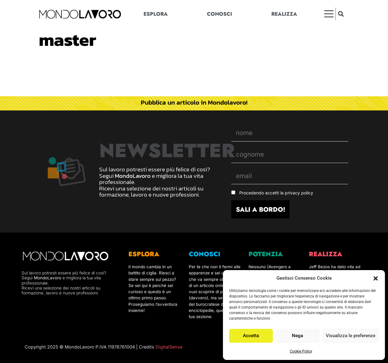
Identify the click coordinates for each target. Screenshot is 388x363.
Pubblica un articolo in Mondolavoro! (194, 102)
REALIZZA (325, 254)
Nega (297, 335)
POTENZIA (266, 254)
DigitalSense (169, 347)
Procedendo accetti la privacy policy (276, 192)
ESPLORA (143, 254)
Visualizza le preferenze (350, 335)
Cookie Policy (301, 351)
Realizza (284, 14)
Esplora (155, 14)
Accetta (251, 335)
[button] (376, 278)
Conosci (219, 14)
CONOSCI (204, 254)
